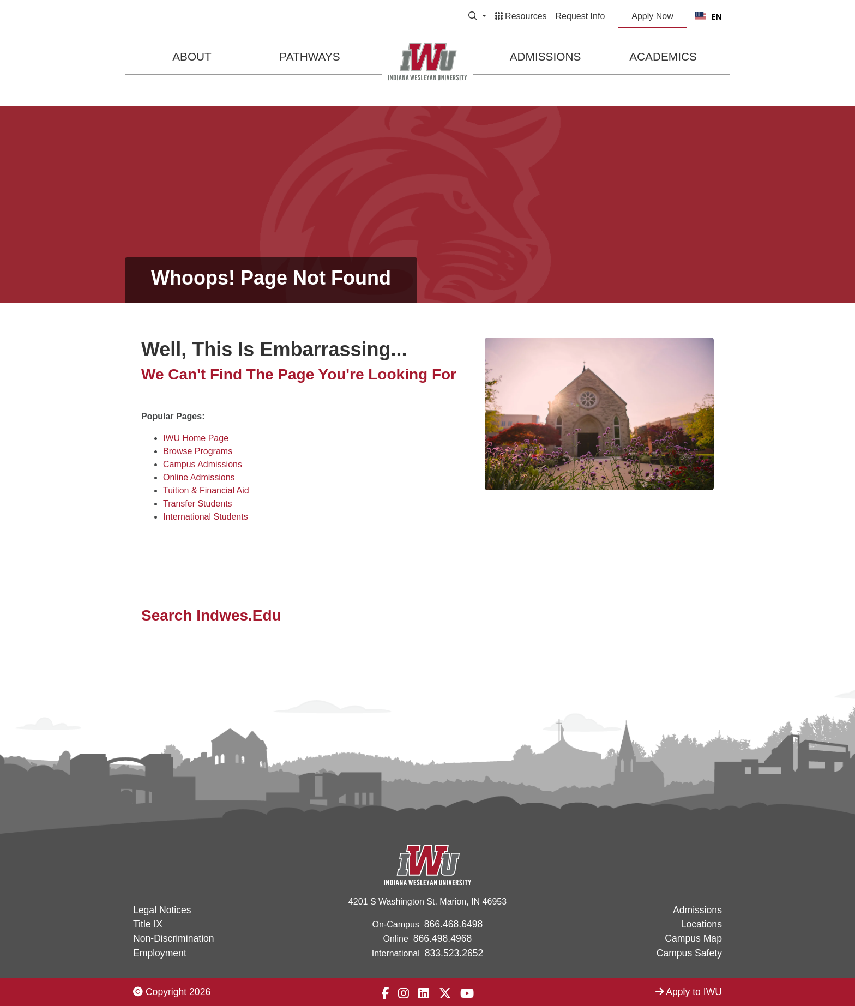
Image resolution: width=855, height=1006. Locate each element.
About (192, 56)
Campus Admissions (202, 464)
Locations (701, 924)
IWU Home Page (195, 438)
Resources (521, 16)
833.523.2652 (454, 953)
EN (708, 16)
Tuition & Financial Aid (206, 490)
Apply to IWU (688, 991)
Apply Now (652, 16)
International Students (205, 516)
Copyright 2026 (171, 991)
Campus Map (693, 938)
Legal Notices (162, 910)
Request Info (580, 16)
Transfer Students (197, 503)
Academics (663, 56)
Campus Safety (689, 953)
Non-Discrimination (173, 938)
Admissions (545, 56)
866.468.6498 (453, 924)
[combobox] (708, 16)
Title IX (147, 924)
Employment (159, 953)
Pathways (309, 56)
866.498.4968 (442, 938)
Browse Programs (197, 451)
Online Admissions (199, 477)
